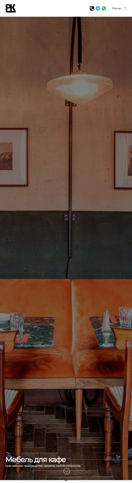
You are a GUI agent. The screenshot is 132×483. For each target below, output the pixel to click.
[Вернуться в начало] (10, 8)
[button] (119, 8)
